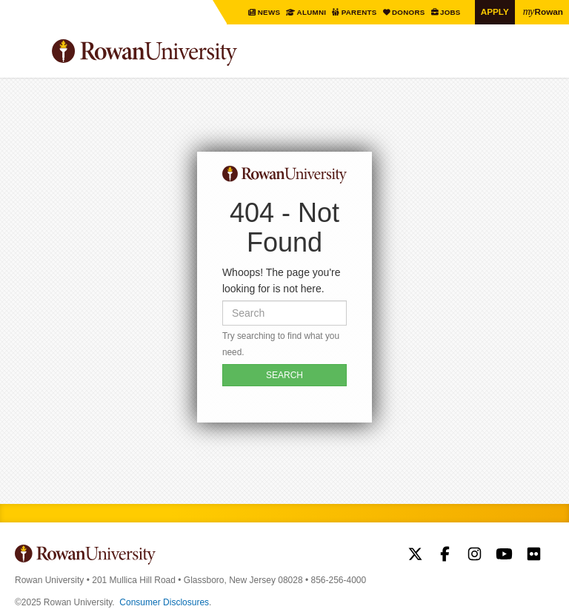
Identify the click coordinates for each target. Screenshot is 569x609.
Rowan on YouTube (504, 556)
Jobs (451, 12)
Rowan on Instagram (474, 556)
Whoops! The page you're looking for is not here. (281, 280)
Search (543, 58)
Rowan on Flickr (534, 556)
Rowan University (181, 53)
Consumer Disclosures (164, 602)
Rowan (543, 11)
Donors (409, 12)
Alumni (311, 12)
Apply (495, 11)
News (269, 12)
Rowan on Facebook (445, 556)
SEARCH (284, 375)
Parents (359, 12)
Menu (27, 54)
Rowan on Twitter (415, 556)
